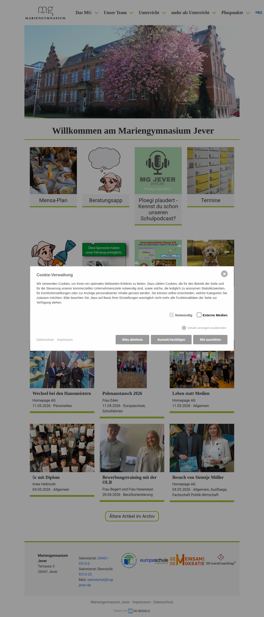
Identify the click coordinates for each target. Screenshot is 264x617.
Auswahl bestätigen (171, 339)
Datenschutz (45, 339)
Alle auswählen (210, 339)
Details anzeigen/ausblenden (207, 328)
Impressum (65, 339)
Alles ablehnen (132, 339)
